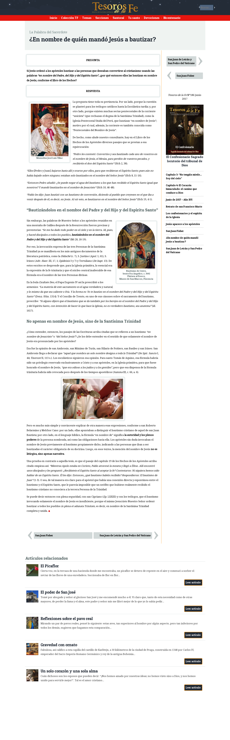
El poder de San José (58, 592)
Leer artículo (193, 582)
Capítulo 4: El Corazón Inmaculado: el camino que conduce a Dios (181, 189)
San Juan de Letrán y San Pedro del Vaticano (125, 535)
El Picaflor (50, 565)
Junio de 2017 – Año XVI (179, 199)
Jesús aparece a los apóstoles (183, 224)
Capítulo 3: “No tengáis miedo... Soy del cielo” (184, 176)
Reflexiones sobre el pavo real (67, 618)
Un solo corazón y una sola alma (69, 671)
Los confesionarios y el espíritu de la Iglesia (184, 215)
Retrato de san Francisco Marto (184, 206)
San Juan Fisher (44, 535)
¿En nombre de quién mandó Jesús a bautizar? (182, 239)
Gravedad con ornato (59, 644)
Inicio (53, 18)
